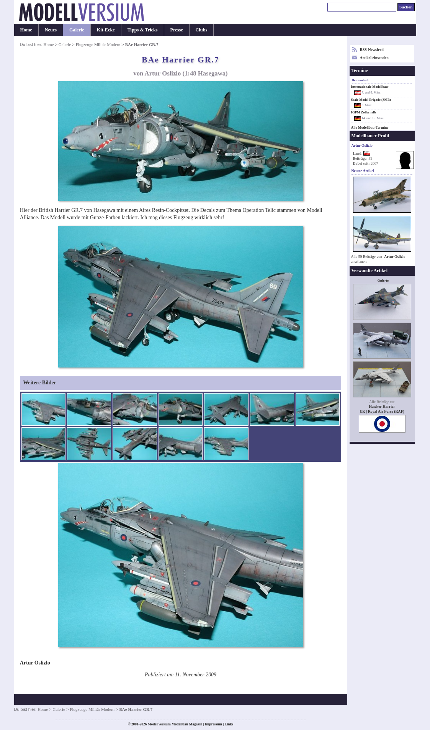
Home (26, 30)
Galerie (76, 30)
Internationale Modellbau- (370, 87)
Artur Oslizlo (394, 256)
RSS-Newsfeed (372, 50)
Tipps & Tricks (143, 30)
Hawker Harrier (382, 406)
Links (229, 724)
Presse (176, 30)
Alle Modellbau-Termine (370, 128)
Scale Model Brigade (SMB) (371, 100)
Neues (51, 30)
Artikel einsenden (374, 58)
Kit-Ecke (106, 30)
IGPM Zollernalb (363, 112)
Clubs (202, 30)
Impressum (213, 724)
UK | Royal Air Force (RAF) (382, 411)
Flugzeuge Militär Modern (98, 44)
